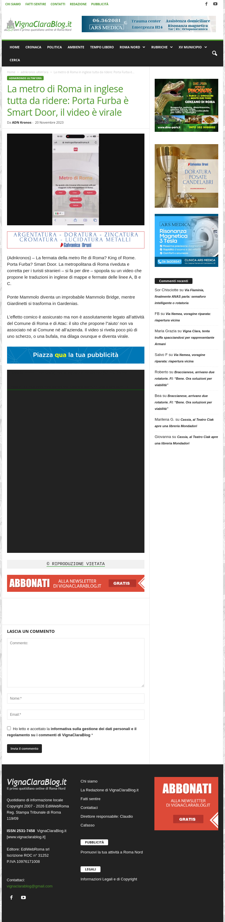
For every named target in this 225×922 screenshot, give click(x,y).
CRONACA (33, 47)
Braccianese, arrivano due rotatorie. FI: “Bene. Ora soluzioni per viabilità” (184, 378)
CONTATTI (58, 4)
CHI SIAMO (13, 4)
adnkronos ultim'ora (34, 72)
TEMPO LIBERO (102, 47)
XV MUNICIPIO (193, 47)
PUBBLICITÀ (99, 4)
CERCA (15, 60)
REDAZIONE (78, 4)
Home (11, 72)
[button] (214, 53)
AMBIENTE (76, 47)
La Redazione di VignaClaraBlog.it (110, 790)
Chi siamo (89, 781)
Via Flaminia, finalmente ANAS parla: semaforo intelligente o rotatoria (180, 296)
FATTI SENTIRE (35, 4)
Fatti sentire (90, 799)
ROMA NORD (133, 47)
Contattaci (89, 807)
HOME (15, 47)
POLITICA (54, 47)
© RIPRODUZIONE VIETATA (76, 564)
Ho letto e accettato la (72, 731)
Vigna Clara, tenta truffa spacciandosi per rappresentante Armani (184, 337)
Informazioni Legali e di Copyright (109, 879)
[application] (75, 461)
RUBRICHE (162, 47)
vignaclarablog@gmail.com (29, 886)
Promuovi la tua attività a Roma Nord (112, 852)
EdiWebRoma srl (35, 849)
